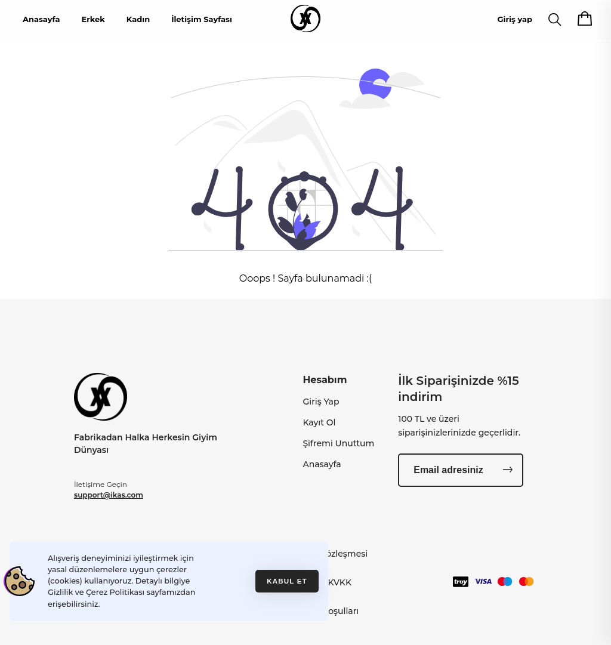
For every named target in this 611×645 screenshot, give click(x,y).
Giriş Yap (321, 401)
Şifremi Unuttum (338, 443)
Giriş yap (515, 19)
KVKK (339, 582)
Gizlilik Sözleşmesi (329, 553)
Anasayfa (41, 19)
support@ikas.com (108, 494)
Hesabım (325, 379)
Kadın (138, 19)
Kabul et (287, 581)
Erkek (92, 19)
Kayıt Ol (319, 422)
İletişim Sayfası (201, 19)
